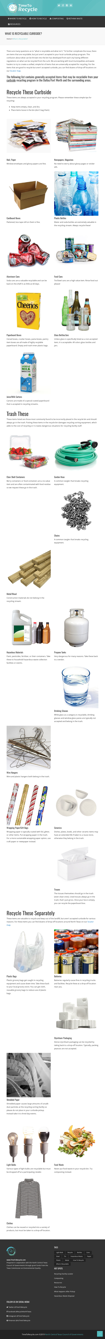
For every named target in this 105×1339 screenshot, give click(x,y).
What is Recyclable (62, 1264)
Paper (89, 1256)
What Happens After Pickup (64, 1291)
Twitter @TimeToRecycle (17, 1307)
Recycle (70, 1252)
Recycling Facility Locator (63, 1274)
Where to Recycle (17, 18)
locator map (15, 71)
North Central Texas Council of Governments (64, 1334)
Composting (57, 18)
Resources (14, 24)
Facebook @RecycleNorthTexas (19, 1311)
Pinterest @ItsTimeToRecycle (18, 1320)
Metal (67, 1260)
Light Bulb (59, 1252)
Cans (88, 1252)
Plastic (58, 1260)
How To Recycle (78, 1260)
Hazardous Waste (77, 1256)
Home (9, 39)
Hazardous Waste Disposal (64, 1296)
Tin (65, 1256)
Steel (57, 1256)
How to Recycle (38, 18)
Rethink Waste (74, 18)
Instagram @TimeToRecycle (18, 1316)
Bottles (79, 1252)
